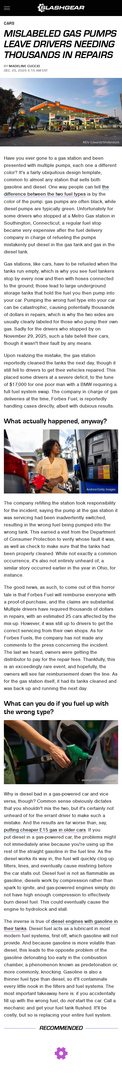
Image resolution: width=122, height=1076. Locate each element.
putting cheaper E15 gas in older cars (45, 830)
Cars (9, 23)
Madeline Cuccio (24, 66)
